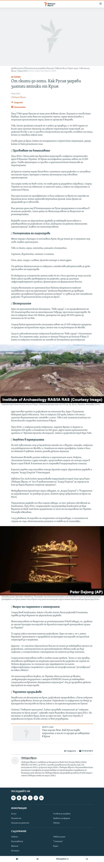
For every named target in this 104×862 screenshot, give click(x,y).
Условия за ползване (62, 814)
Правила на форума (61, 818)
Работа (56, 823)
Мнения (14, 846)
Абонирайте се (62, 859)
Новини (14, 837)
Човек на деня (59, 837)
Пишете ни (16, 818)
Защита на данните (20, 823)
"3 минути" (58, 841)
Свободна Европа (18, 97)
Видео (55, 846)
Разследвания (17, 841)
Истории (15, 77)
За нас (13, 814)
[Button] (17, 103)
